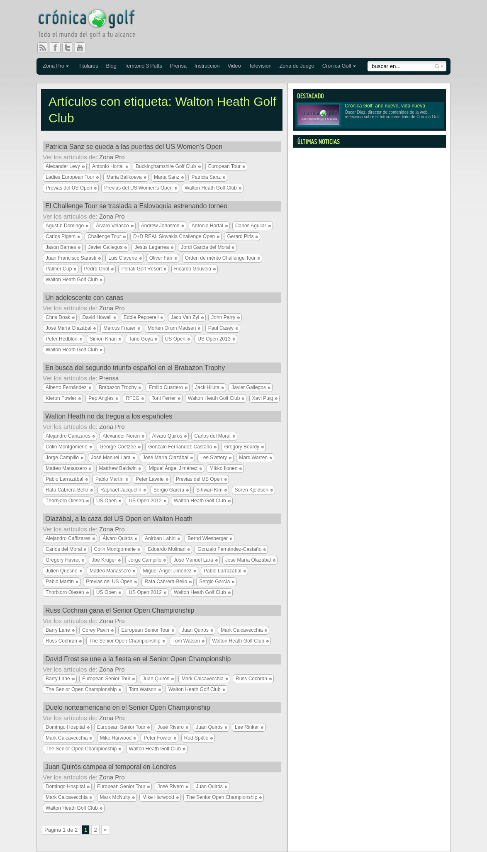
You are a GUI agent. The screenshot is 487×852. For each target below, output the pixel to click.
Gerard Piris (240, 236)
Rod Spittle (196, 738)
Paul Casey (221, 328)
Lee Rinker (247, 727)
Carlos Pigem (60, 236)
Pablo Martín (109, 479)
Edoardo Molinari (166, 549)
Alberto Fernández (66, 387)
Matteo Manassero (66, 468)
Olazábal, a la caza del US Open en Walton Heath (118, 518)
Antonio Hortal (108, 166)
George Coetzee (118, 447)
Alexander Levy (63, 166)
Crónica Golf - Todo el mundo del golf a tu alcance (93, 25)
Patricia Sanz (206, 177)
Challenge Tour (104, 236)
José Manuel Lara (110, 457)
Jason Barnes (61, 247)
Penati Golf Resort (141, 269)
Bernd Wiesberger (207, 538)
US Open (175, 339)
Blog (111, 66)
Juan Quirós (195, 630)
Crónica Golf (336, 66)
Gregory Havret (63, 560)
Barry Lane (58, 630)
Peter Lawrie (149, 479)
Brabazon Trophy (117, 387)
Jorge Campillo (62, 457)
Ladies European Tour (70, 177)
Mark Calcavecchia (242, 630)
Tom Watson (186, 641)
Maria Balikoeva (123, 177)
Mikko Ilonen (223, 468)
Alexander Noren (121, 436)
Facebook (58, 47)
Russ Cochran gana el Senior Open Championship (119, 610)
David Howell (97, 317)
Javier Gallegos (105, 247)
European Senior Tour (145, 630)
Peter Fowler (158, 738)
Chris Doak (58, 317)
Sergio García (168, 490)
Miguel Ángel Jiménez (173, 468)
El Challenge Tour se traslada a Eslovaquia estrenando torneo (136, 205)
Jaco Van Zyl (185, 317)
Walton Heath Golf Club (211, 188)
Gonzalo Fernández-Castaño (180, 447)
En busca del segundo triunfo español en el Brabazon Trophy (135, 367)
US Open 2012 (145, 501)
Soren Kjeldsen (251, 490)
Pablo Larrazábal (64, 479)
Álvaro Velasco (112, 226)
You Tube (83, 47)
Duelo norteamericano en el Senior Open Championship (127, 707)
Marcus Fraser (119, 328)
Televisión (259, 66)
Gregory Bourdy (241, 447)
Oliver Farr (161, 258)
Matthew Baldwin (118, 468)
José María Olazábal (68, 328)
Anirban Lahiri (160, 538)
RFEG (132, 398)
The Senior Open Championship (124, 641)
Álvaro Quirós (167, 436)
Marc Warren (253, 457)
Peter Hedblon (62, 339)
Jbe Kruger (104, 560)
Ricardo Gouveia (192, 269)
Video (234, 66)
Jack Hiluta (207, 387)
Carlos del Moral (212, 436)
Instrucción (207, 66)
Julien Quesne (62, 571)
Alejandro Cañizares (68, 436)
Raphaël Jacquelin (120, 490)
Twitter (70, 47)
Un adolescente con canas (84, 297)
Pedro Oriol (97, 269)
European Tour (224, 166)
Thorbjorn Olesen (65, 501)
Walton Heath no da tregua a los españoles (108, 416)
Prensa (178, 66)
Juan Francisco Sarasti (71, 258)
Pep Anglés (101, 398)
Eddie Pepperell (141, 317)
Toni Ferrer (164, 398)
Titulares (88, 66)
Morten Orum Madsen (172, 328)
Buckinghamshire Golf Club (166, 166)
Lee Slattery (213, 457)
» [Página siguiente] (105, 830)
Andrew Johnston (160, 226)
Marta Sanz (166, 177)
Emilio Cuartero (166, 387)
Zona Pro (53, 66)
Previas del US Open (69, 188)
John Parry (223, 317)
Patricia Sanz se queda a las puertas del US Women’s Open (133, 146)
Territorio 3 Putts (143, 66)
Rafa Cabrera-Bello (67, 490)
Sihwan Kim (209, 490)
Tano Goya (141, 339)
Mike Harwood (116, 738)
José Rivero (171, 727)
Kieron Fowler (61, 398)
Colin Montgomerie (67, 447)
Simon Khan (103, 339)
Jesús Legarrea (151, 247)
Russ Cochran (61, 641)
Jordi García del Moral (205, 247)
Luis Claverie (122, 258)
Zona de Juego (297, 66)
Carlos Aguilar (250, 226)
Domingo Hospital (65, 727)
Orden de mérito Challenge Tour (220, 258)
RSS (43, 47)
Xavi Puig (262, 398)
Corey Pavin (95, 630)
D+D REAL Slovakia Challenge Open (174, 236)
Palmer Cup (59, 269)
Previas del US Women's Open (138, 188)
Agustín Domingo (65, 226)
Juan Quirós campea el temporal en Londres (110, 766)
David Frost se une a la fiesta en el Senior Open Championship (138, 658)
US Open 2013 (213, 339)
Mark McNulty (115, 797)
